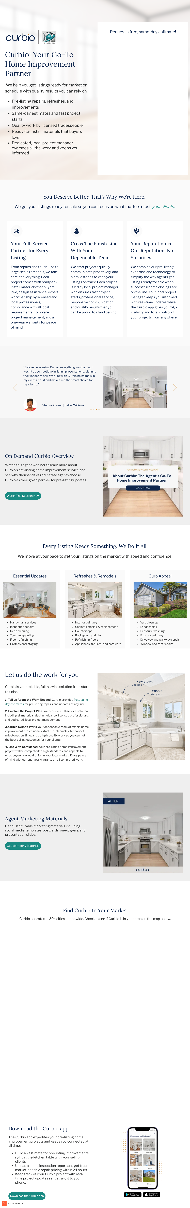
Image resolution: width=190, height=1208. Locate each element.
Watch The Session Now (23, 495)
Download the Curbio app (27, 1196)
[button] (14, 387)
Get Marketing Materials (23, 845)
